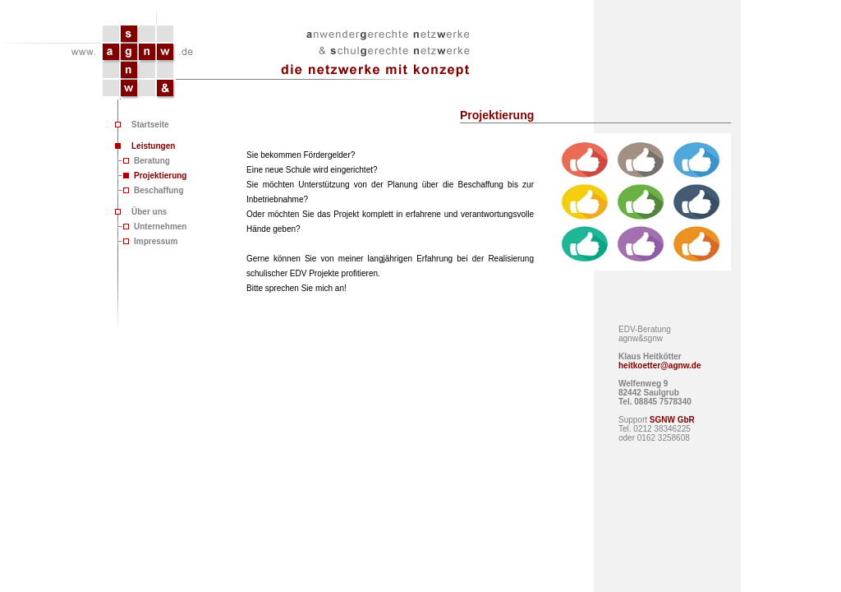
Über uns (149, 211)
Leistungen (153, 145)
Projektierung (160, 175)
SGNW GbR (672, 419)
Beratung (152, 160)
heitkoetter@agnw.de (659, 365)
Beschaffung (159, 190)
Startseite (150, 124)
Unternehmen (160, 226)
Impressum (155, 241)
